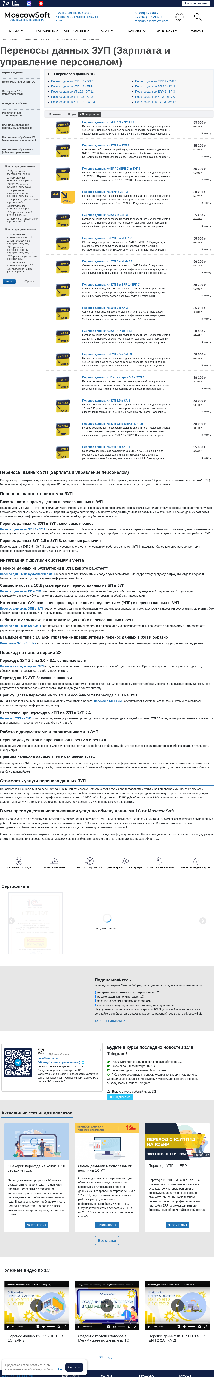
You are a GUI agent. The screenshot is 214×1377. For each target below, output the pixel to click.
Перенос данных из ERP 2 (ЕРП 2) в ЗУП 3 (111, 168)
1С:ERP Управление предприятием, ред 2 (19, 185)
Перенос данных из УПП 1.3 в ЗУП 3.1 (108, 122)
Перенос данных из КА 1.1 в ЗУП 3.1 (107, 330)
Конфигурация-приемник (20, 229)
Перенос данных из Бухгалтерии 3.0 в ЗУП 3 (113, 377)
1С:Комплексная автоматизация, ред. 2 (19, 179)
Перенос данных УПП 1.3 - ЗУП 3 (73, 101)
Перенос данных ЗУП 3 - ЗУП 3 (155, 101)
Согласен (74, 1367)
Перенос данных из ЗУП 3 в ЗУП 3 (105, 145)
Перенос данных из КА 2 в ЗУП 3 (105, 215)
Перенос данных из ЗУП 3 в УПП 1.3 (107, 238)
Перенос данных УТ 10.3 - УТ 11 (72, 91)
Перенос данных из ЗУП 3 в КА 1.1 (106, 446)
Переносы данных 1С (73, 13)
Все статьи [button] (107, 1240)
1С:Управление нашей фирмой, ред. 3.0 (19, 213)
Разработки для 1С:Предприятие (12, 114)
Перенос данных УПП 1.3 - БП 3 (72, 81)
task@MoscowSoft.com (151, 21)
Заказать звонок (195, 3)
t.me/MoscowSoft (48, 1058)
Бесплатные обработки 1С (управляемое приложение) (19, 138)
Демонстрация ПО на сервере (124, 867)
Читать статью (36, 1224)
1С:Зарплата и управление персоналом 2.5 (22, 220)
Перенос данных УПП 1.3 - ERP (72, 86)
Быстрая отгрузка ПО (89, 867)
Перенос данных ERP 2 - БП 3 (155, 91)
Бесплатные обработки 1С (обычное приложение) (18, 151)
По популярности (89, 114)
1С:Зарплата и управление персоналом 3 (22, 201)
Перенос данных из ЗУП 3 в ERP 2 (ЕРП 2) (111, 284)
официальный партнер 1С (27, 19)
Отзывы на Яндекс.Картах (195, 867)
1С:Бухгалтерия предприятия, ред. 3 (18, 172)
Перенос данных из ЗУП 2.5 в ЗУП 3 (107, 354)
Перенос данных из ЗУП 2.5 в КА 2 (106, 400)
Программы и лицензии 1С (18, 81)
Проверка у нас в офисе (160, 867)
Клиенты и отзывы (54, 867)
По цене (72, 114)
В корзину (206, 133)
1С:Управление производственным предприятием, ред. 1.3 (20, 193)
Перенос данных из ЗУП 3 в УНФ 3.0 (107, 261)
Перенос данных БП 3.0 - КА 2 (155, 86)
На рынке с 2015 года (19, 867)
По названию (55, 114)
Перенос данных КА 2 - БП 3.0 (155, 96)
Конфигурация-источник (20, 166)
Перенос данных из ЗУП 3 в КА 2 (105, 307)
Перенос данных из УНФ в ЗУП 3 (105, 191)
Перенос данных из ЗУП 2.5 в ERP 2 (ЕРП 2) (112, 423)
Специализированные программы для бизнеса (17, 126)
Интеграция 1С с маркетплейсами (12, 92)
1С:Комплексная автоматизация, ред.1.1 (20, 207)
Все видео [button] (107, 1357)
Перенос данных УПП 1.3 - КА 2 (72, 96)
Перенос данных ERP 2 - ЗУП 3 (155, 81)
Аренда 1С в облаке (14, 103)
